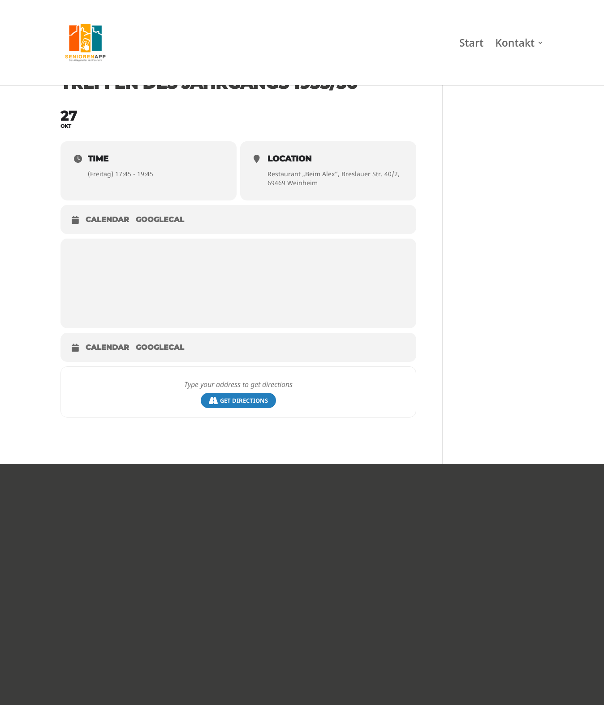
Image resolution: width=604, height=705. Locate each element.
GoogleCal (160, 219)
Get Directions (238, 400)
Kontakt (515, 44)
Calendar (107, 219)
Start (471, 44)
